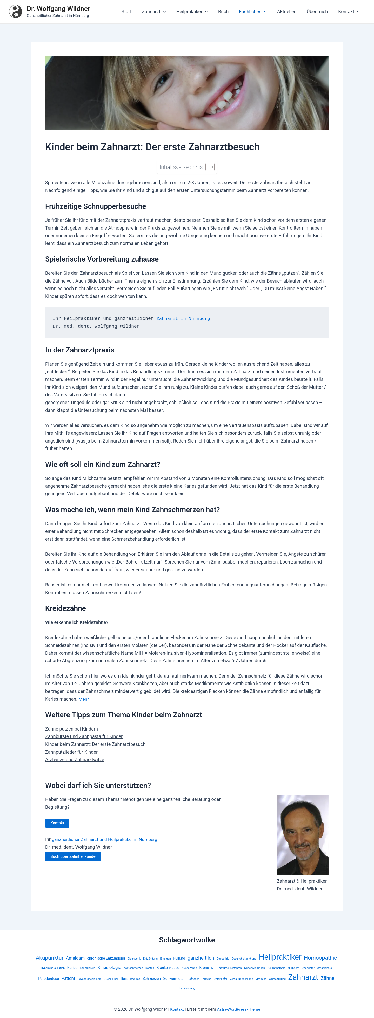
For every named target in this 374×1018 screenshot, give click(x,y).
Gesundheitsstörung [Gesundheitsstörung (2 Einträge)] (244, 958)
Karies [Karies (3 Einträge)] (72, 968)
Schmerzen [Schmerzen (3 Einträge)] (152, 978)
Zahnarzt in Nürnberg (184, 318)
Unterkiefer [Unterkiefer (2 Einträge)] (220, 979)
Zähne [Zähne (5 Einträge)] (328, 978)
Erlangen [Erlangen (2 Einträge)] (165, 958)
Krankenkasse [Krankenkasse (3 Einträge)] (168, 968)
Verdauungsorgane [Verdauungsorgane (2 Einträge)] (241, 979)
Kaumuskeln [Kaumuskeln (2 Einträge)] (87, 968)
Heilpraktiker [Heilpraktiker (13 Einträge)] (280, 957)
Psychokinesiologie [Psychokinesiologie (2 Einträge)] (89, 979)
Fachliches (257, 11)
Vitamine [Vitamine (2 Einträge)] (261, 979)
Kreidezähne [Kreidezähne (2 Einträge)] (189, 968)
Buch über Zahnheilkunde (74, 856)
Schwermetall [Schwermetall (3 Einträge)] (174, 978)
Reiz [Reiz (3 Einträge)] (124, 978)
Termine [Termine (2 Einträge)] (206, 979)
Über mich (318, 11)
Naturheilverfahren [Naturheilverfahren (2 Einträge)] (230, 968)
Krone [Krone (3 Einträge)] (204, 968)
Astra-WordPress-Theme (239, 1009)
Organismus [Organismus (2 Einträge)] (324, 968)
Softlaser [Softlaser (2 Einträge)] (193, 979)
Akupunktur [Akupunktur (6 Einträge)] (50, 958)
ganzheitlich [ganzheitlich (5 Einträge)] (201, 958)
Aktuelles (289, 11)
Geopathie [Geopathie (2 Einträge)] (223, 958)
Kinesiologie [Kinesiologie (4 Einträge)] (109, 967)
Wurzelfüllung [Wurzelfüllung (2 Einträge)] (277, 979)
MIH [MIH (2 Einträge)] (214, 968)
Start (134, 11)
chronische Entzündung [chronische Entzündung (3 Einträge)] (106, 958)
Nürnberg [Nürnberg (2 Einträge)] (293, 968)
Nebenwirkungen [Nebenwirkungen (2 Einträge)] (254, 968)
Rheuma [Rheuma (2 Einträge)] (135, 979)
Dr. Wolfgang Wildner (58, 8)
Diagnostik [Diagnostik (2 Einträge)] (134, 958)
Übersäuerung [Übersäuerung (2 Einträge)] (186, 988)
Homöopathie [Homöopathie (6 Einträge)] (320, 958)
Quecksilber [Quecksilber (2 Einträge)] (111, 979)
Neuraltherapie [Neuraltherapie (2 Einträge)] (276, 968)
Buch (228, 11)
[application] (170, 11)
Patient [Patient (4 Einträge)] (68, 978)
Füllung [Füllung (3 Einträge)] (179, 958)
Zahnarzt (161, 11)
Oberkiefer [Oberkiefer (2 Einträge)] (308, 968)
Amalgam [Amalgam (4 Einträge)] (75, 958)
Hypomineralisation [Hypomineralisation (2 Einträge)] (53, 968)
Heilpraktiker (197, 11)
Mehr (83, 699)
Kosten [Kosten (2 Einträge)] (149, 968)
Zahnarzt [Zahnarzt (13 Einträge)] (303, 977)
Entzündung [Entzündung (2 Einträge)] (150, 958)
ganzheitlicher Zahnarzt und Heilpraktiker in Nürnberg (107, 839)
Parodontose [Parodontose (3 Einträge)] (48, 978)
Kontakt (349, 11)
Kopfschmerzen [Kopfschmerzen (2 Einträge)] (133, 968)
